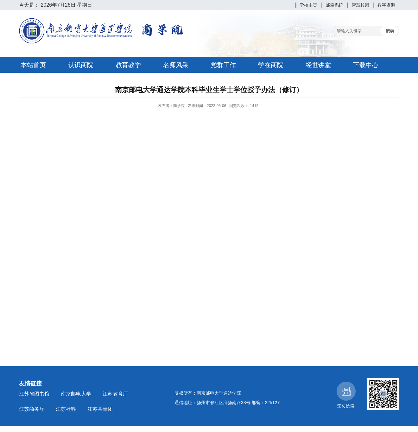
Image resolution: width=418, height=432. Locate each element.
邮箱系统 (334, 5)
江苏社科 (66, 409)
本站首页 (33, 64)
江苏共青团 (100, 409)
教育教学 (128, 64)
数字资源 (386, 5)
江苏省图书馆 (34, 394)
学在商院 (270, 64)
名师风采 (175, 64)
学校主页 (308, 5)
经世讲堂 (318, 64)
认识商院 (80, 64)
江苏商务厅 (31, 409)
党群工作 (223, 64)
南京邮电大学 (76, 394)
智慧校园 (360, 5)
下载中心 (365, 64)
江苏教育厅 (115, 394)
